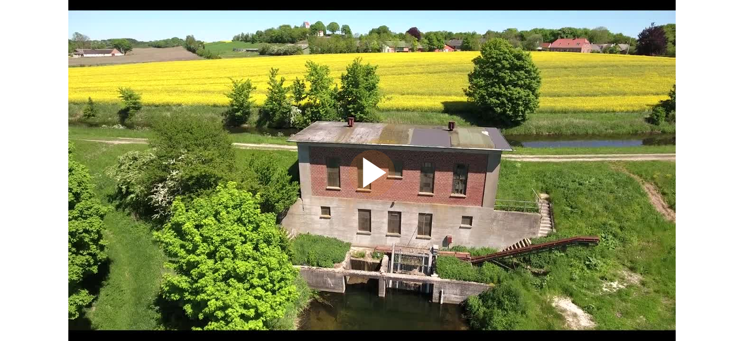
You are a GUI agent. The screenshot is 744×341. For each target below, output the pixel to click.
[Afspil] (372, 194)
